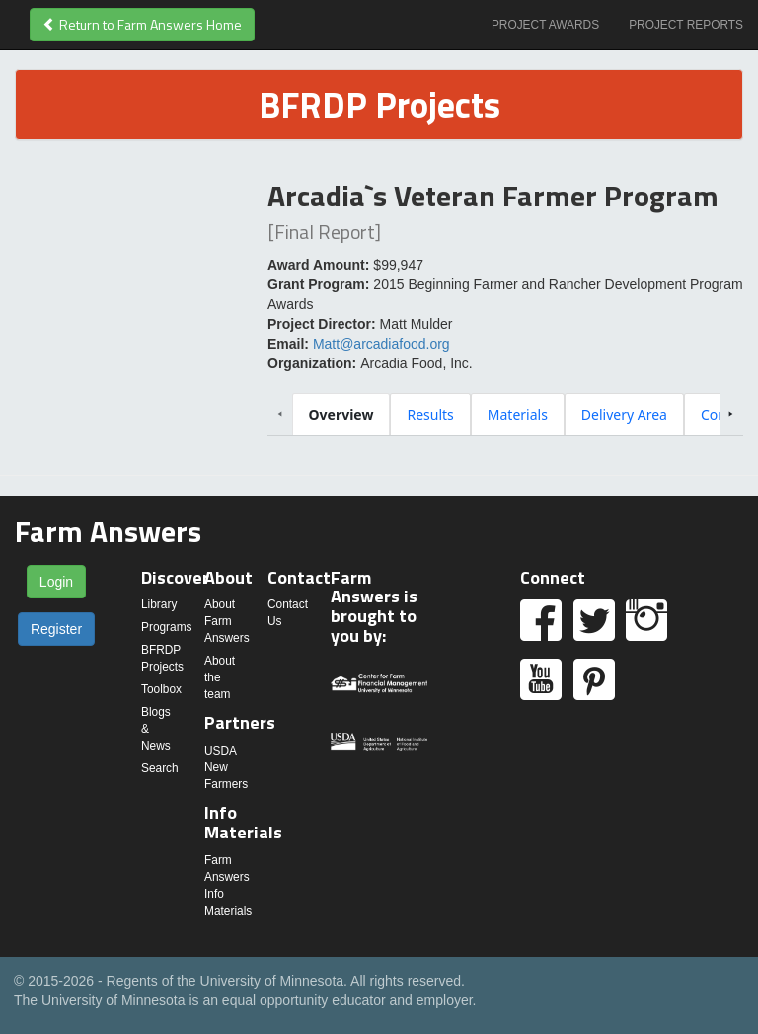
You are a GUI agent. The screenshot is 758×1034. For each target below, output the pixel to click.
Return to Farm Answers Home (142, 24)
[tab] (341, 414)
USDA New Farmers (226, 767)
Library (159, 604)
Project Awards (545, 25)
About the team (219, 677)
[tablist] (506, 414)
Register (56, 629)
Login (56, 582)
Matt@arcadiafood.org (381, 344)
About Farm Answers (227, 621)
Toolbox (161, 689)
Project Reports (686, 25)
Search (160, 768)
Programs (166, 627)
